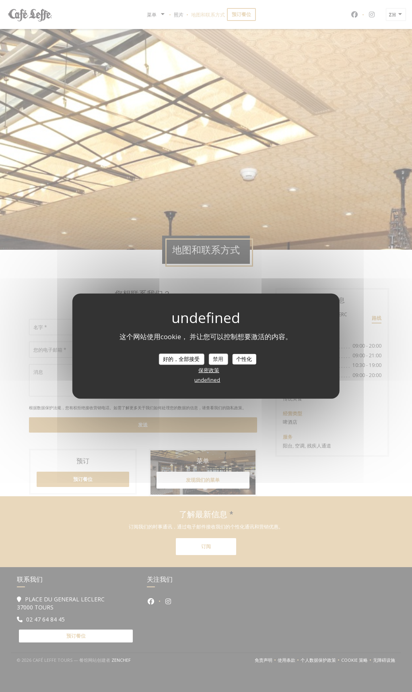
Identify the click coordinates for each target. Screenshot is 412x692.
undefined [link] (207, 379)
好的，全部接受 (181, 359)
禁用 (218, 359)
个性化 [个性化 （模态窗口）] (244, 359)
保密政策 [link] (208, 369)
